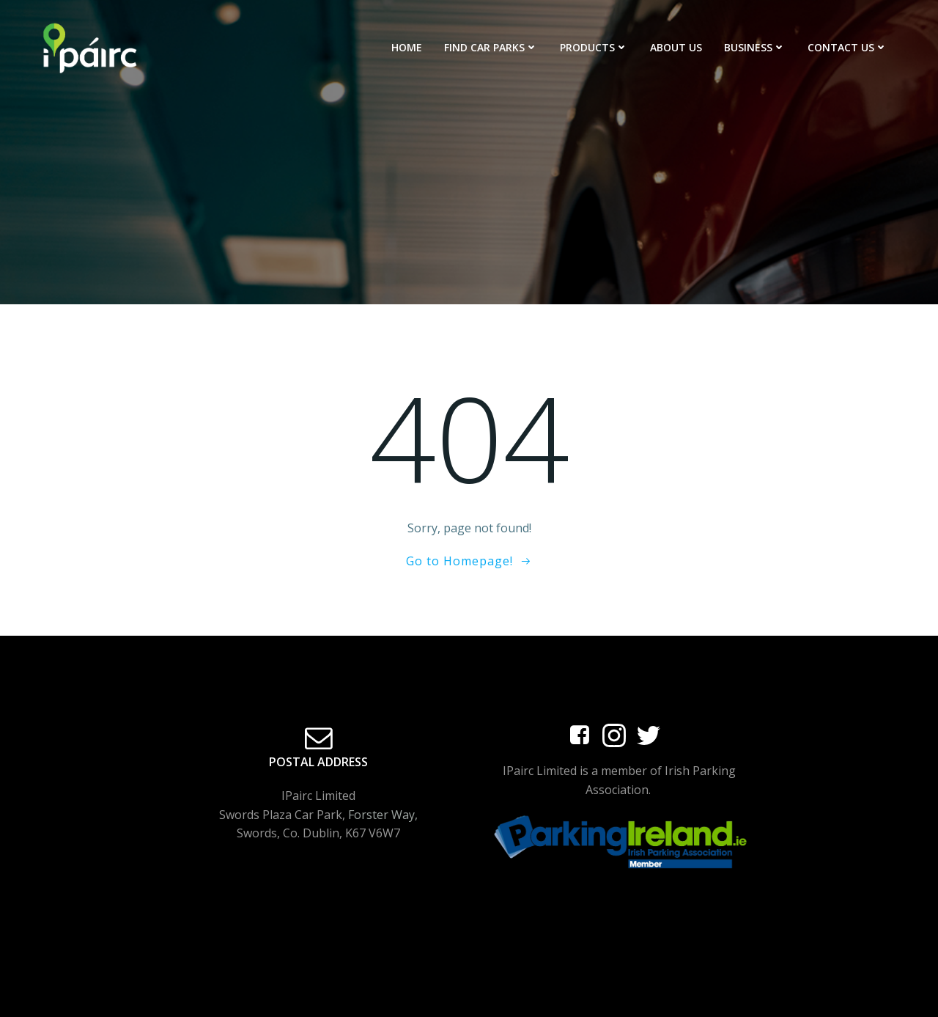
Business (755, 47)
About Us (676, 47)
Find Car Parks (491, 47)
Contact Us (847, 47)
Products (594, 47)
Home (406, 47)
